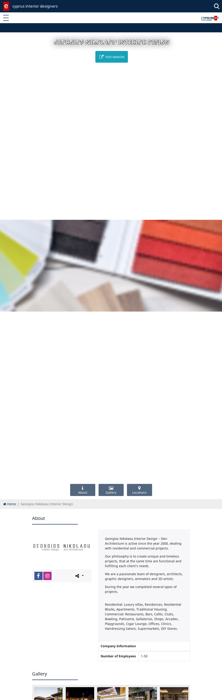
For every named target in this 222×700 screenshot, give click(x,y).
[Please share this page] (79, 576)
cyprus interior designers (35, 6)
